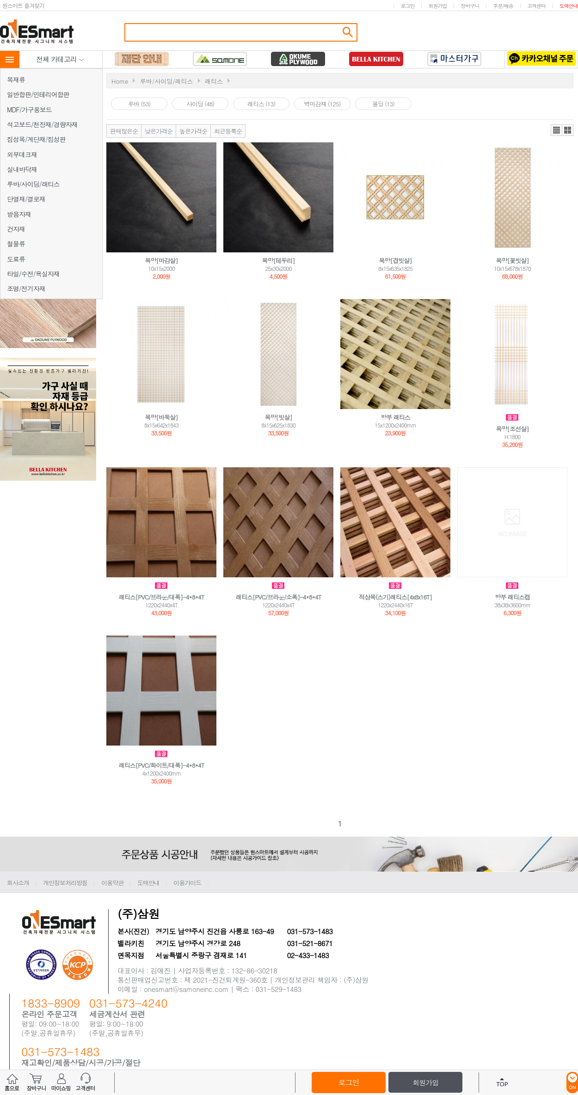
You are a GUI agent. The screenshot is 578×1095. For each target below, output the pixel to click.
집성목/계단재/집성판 (36, 139)
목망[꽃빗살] (512, 260)
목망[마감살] (161, 260)
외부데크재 (22, 154)
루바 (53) (139, 103)
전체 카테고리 (60, 59)
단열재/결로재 (26, 198)
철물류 (16, 243)
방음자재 (19, 214)
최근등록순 (228, 131)
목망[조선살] (512, 429)
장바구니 (470, 5)
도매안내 (569, 5)
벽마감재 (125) (322, 103)
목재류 (16, 79)
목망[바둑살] (161, 417)
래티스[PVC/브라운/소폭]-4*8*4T (278, 597)
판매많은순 (124, 131)
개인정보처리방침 (65, 882)
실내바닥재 (22, 169)
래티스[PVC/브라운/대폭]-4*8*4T (161, 597)
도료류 (16, 258)
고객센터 (536, 5)
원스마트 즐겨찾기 (23, 5)
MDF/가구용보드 (29, 109)
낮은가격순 (158, 131)
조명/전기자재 (26, 288)
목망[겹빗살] (395, 260)
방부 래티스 (395, 417)
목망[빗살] (278, 417)
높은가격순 (193, 131)
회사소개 (18, 882)
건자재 (16, 228)
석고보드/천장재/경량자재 (42, 124)
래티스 (214, 81)
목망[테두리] (278, 260)
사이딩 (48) (200, 103)
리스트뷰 (556, 130)
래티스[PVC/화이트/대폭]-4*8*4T (161, 765)
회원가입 (437, 5)
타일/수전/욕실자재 (33, 273)
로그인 (407, 5)
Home (119, 81)
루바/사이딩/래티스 (33, 184)
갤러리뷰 (567, 130)
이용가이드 (187, 882)
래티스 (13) (261, 103)
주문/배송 (503, 5)
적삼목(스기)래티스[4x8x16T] (395, 597)
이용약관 (112, 882)
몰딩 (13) (383, 103)
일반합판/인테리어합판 (38, 94)
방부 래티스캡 (512, 597)
